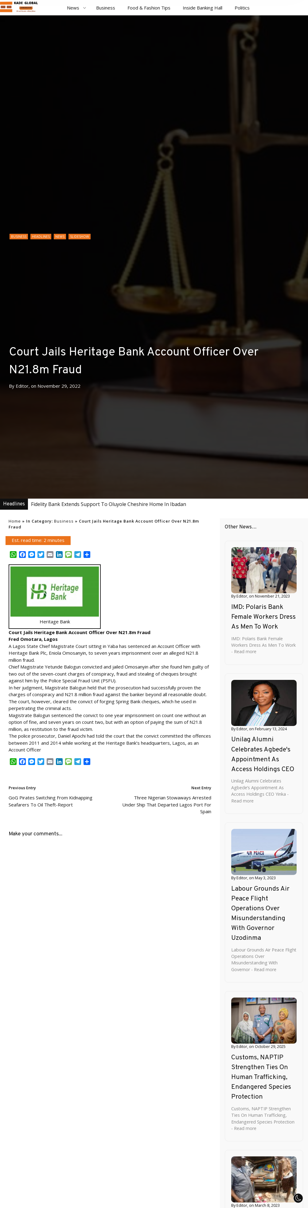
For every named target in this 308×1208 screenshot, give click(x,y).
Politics (242, 8)
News (73, 8)
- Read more (243, 651)
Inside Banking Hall (202, 8)
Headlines (41, 236)
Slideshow (79, 236)
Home (15, 521)
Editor (22, 386)
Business (105, 8)
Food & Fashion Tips (148, 8)
